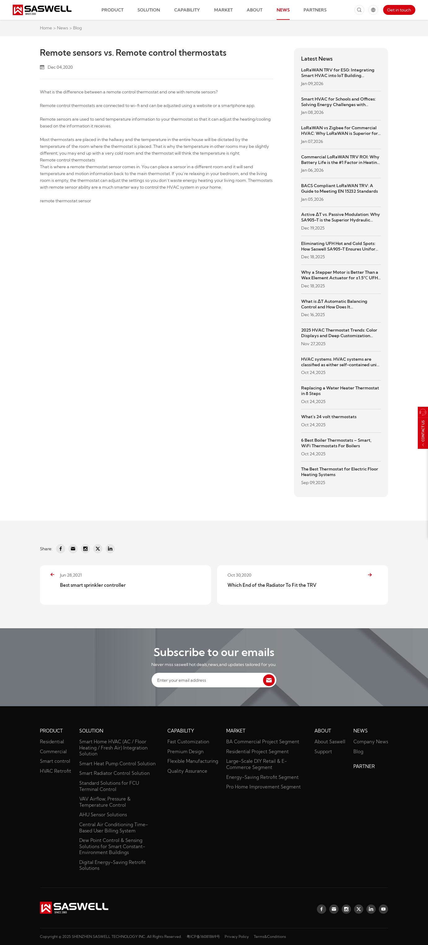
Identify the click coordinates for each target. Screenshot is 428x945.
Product (112, 10)
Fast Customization (188, 742)
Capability (187, 10)
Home (46, 28)
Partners (315, 10)
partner (364, 766)
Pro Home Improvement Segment (263, 787)
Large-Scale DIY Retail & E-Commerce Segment (256, 764)
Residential (52, 742)
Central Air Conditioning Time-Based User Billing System (113, 828)
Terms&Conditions (270, 936)
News (283, 10)
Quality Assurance (187, 771)
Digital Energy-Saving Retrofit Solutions (112, 865)
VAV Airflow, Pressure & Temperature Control (105, 802)
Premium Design (185, 751)
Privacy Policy (237, 936)
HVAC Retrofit (55, 771)
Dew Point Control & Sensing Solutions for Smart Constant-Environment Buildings (112, 846)
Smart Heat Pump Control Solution (117, 764)
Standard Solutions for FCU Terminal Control (109, 786)
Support (323, 751)
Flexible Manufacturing (192, 761)
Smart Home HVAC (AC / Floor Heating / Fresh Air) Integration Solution (113, 748)
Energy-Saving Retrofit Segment (262, 777)
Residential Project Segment (257, 751)
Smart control (55, 761)
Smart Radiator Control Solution (114, 773)
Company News (370, 742)
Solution (148, 10)
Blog (77, 28)
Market (223, 10)
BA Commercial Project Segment (262, 742)
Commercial (53, 751)
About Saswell (329, 742)
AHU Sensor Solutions (103, 815)
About (254, 10)
